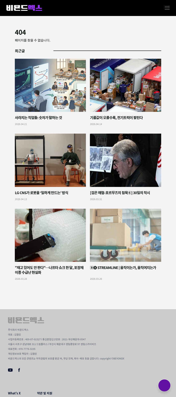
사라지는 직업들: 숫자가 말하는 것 (38, 117)
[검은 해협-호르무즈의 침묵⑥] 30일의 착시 (120, 192)
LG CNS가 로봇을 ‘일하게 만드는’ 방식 (41, 192)
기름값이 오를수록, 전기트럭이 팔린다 (116, 117)
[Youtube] (10, 370)
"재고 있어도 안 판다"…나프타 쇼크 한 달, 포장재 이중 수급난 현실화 (49, 270)
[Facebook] (19, 371)
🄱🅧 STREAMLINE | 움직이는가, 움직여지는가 (123, 267)
